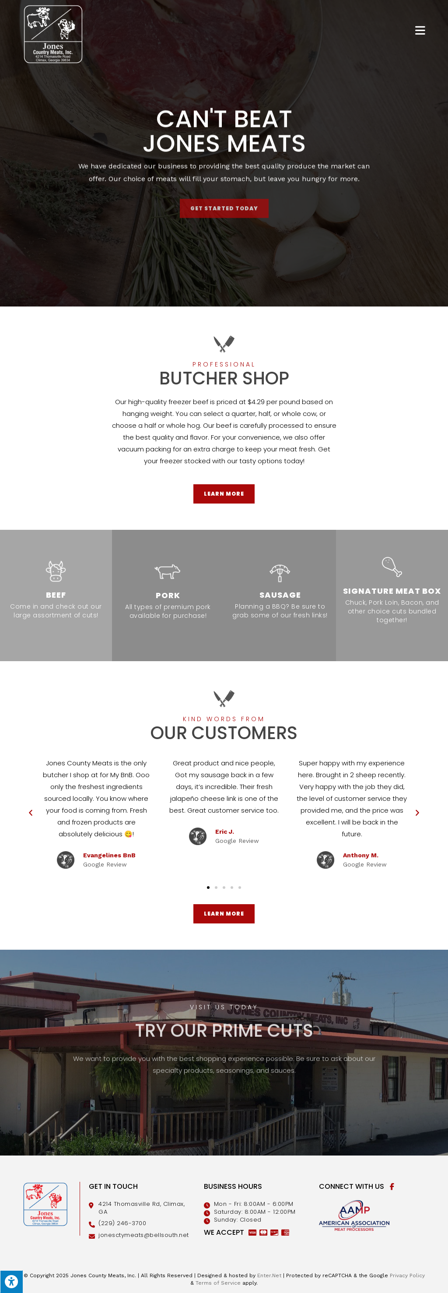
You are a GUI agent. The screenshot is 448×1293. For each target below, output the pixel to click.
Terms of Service (218, 1283)
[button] (208, 887)
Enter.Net (269, 1275)
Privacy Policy (407, 1275)
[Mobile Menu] (420, 30)
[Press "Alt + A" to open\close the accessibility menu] (11, 1281)
